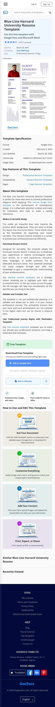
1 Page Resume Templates (40, 184)
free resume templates (18, 327)
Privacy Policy (27, 606)
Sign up (46, 4)
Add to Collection (23, 381)
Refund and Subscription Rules (27, 614)
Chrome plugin (27, 639)
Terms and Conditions (27, 602)
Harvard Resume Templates (39, 179)
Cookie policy (27, 610)
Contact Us (28, 644)
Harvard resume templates (21, 277)
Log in (34, 4)
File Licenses (27, 598)
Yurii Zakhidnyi (23, 50)
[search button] (50, 12)
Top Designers (27, 635)
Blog (27, 627)
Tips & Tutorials (27, 631)
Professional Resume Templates (37, 175)
